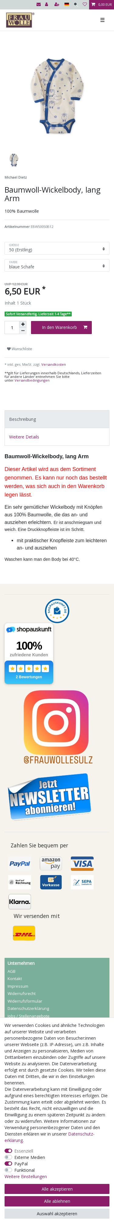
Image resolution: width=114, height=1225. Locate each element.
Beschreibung (22, 419)
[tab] (57, 419)
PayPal (21, 1164)
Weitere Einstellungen (26, 1176)
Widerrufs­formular (25, 1001)
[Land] (66, 4)
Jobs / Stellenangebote (29, 1016)
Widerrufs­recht (22, 993)
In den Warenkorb (64, 327)
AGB (12, 971)
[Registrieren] (57, 4)
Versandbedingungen (32, 380)
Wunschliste (19, 348)
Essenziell (23, 1151)
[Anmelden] (47, 4)
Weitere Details (24, 437)
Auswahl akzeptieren (57, 1213)
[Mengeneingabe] (12, 327)
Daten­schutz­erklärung (28, 1008)
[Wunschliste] (85, 4)
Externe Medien (29, 1157)
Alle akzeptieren (57, 1189)
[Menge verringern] (22, 331)
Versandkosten (53, 364)
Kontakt (15, 978)
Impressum (18, 986)
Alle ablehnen (57, 1201)
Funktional (24, 1170)
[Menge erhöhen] (22, 324)
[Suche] (76, 4)
